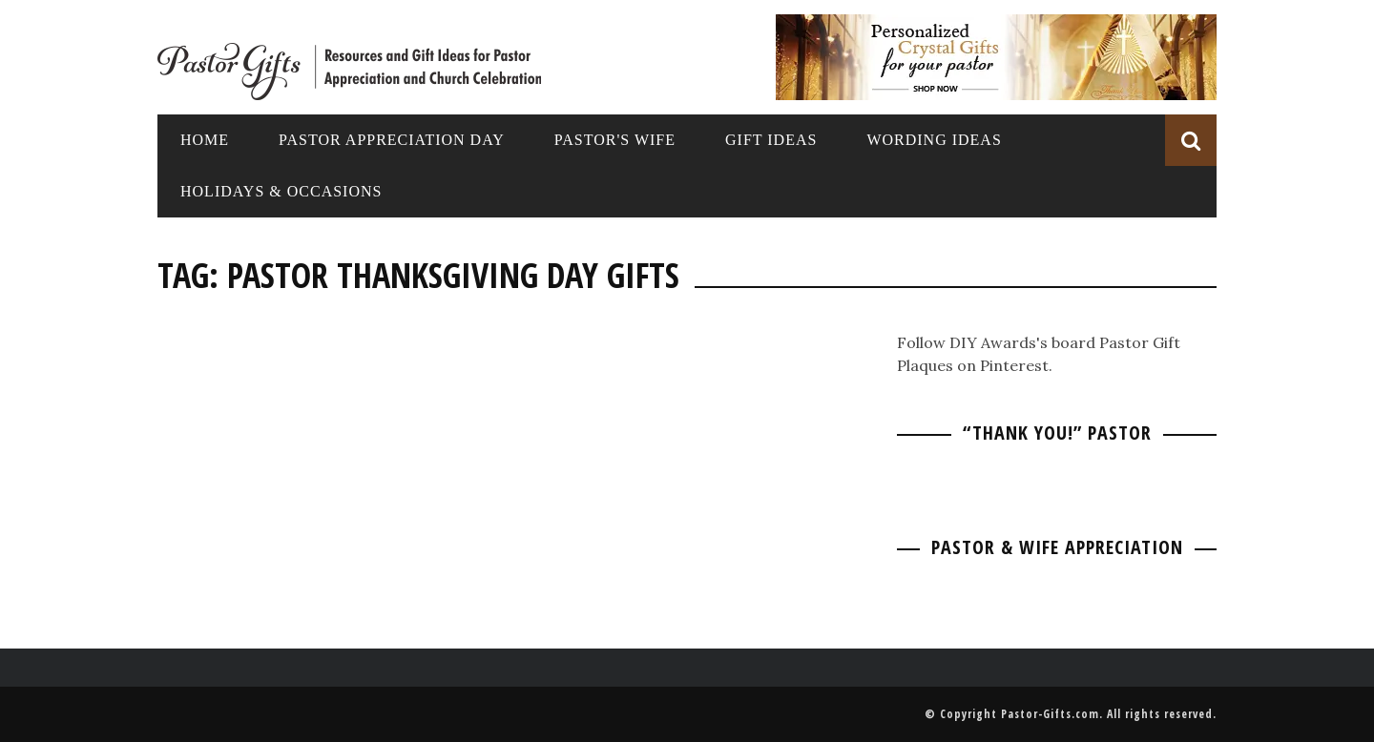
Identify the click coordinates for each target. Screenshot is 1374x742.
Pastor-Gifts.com (1050, 714)
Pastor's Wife (615, 140)
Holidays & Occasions (281, 191)
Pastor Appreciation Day (392, 140)
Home (204, 140)
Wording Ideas (933, 140)
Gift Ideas (771, 140)
